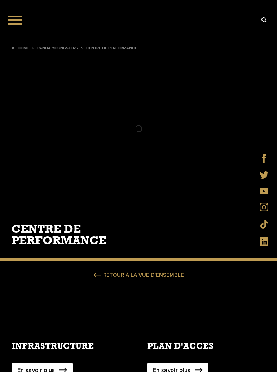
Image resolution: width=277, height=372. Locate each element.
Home (23, 48)
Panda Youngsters (57, 48)
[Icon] (264, 20)
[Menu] (15, 19)
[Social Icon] (264, 161)
